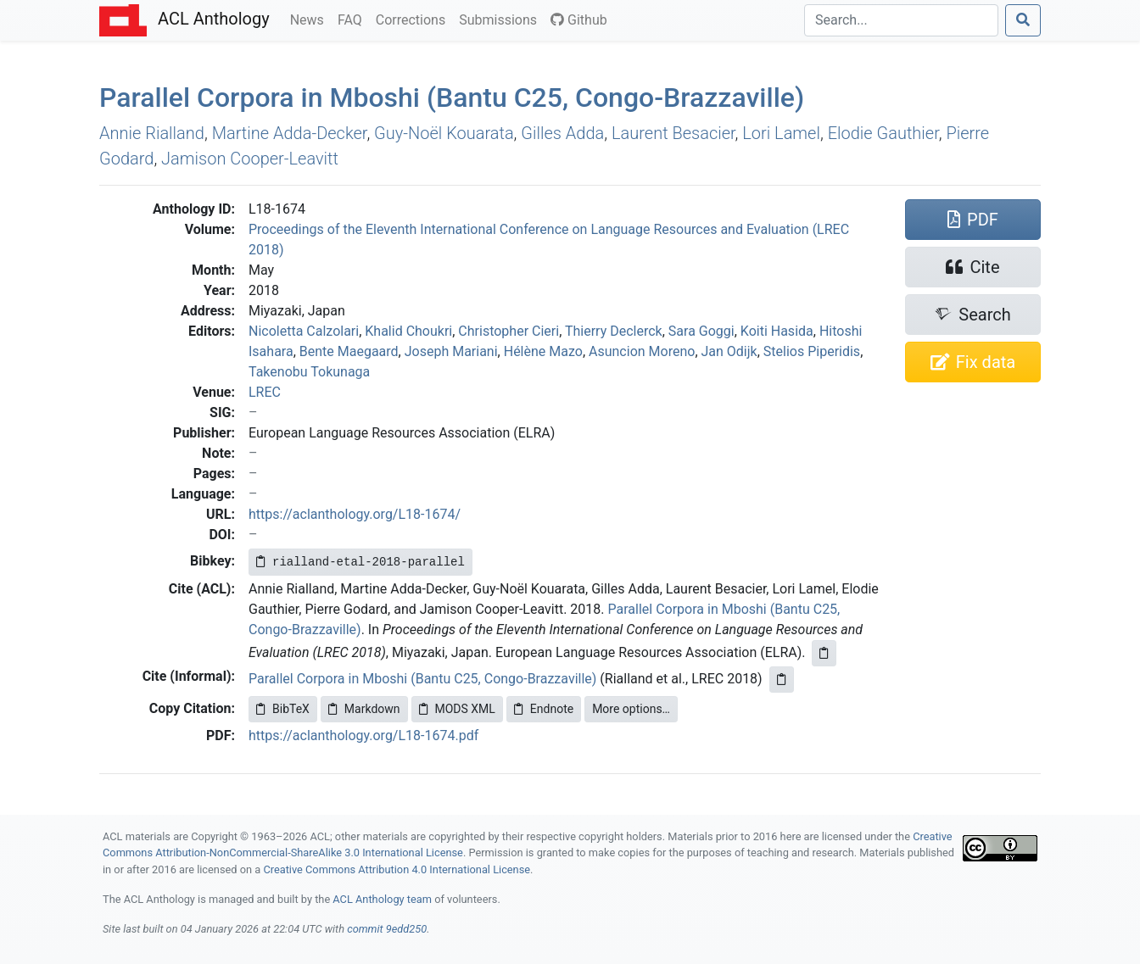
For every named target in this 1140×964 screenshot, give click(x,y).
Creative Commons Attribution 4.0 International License (396, 869)
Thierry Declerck (613, 331)
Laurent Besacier (673, 133)
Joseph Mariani (451, 351)
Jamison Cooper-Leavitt (249, 158)
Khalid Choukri (408, 331)
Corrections (414, 18)
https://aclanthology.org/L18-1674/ (355, 514)
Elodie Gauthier (883, 133)
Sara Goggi (701, 331)
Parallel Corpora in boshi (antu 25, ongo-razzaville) (451, 97)
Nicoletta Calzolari (304, 331)
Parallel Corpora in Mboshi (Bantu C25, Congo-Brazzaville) (422, 679)
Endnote (543, 709)
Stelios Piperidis (811, 351)
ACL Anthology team (382, 899)
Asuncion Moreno (642, 351)
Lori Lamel (781, 133)
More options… (631, 709)
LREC (265, 392)
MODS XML (457, 709)
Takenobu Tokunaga (309, 372)
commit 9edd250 (387, 928)
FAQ (353, 18)
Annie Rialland (151, 133)
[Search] (901, 20)
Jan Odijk (729, 351)
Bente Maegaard (349, 351)
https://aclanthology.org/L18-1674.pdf (363, 735)
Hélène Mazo (543, 351)
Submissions (501, 18)
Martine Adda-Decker (289, 133)
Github (578, 20)
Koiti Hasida (776, 331)
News (310, 18)
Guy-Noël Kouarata (444, 133)
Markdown (364, 709)
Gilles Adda (562, 133)
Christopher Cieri (508, 331)
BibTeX (283, 709)
